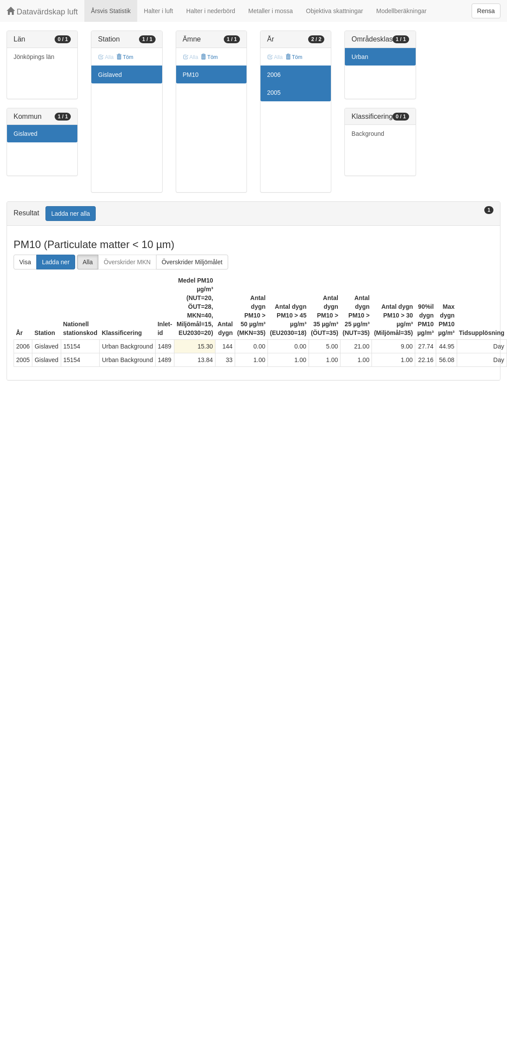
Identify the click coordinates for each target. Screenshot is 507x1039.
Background (367, 133)
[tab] (253, 214)
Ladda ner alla (70, 213)
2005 (274, 92)
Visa (25, 262)
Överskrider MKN (127, 262)
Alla (88, 262)
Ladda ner (55, 262)
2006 (274, 74)
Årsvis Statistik (111, 10)
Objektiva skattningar (334, 10)
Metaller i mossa (270, 10)
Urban (359, 56)
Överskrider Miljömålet (192, 262)
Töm (124, 57)
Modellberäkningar (401, 10)
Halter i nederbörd (210, 10)
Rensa (486, 10)
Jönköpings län (34, 56)
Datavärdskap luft (42, 11)
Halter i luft (158, 10)
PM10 (191, 74)
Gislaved (25, 133)
